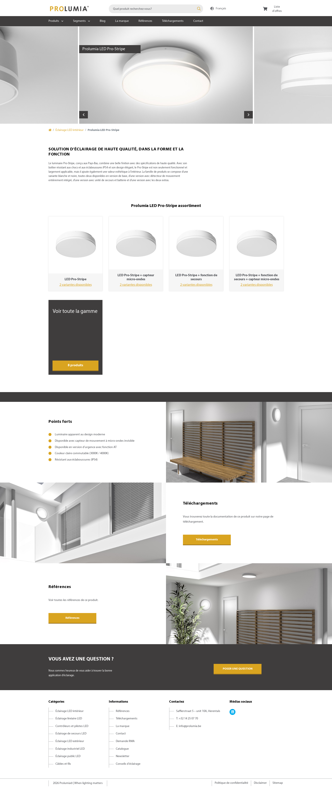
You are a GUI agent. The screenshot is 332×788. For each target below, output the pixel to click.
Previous (83, 114)
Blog (102, 21)
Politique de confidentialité (231, 783)
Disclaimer (260, 783)
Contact (198, 21)
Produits (53, 21)
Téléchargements (173, 21)
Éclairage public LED (67, 756)
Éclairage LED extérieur (69, 741)
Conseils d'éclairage (128, 764)
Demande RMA (125, 741)
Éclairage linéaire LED (68, 718)
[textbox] (156, 8)
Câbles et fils (63, 764)
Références (145, 21)
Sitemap (278, 783)
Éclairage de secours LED (70, 733)
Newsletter (122, 756)
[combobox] (156, 8)
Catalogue (122, 749)
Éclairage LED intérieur (69, 130)
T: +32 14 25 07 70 (187, 718)
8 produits (75, 365)
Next (248, 114)
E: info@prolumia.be (188, 726)
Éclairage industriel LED (70, 749)
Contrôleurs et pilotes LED (71, 726)
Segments (79, 21)
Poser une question (238, 668)
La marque (122, 21)
